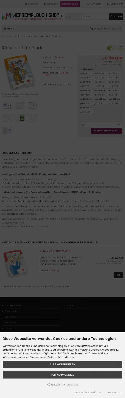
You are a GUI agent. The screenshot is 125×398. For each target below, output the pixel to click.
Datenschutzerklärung (88, 392)
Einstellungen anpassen (62, 384)
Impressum (115, 392)
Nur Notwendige (62, 374)
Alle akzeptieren (62, 364)
